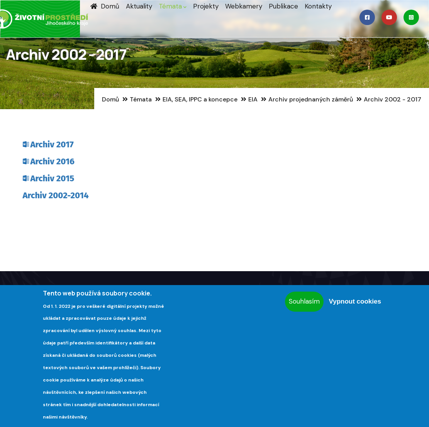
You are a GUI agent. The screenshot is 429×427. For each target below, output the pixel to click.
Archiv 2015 (53, 178)
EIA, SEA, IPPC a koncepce (200, 99)
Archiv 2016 (53, 161)
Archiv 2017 (52, 144)
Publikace (283, 6)
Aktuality (139, 6)
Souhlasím (304, 301)
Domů (104, 6)
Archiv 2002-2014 (56, 195)
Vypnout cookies (355, 301)
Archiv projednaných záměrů (310, 99)
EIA (253, 99)
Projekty (206, 6)
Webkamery (243, 6)
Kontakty (318, 6)
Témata (173, 6)
